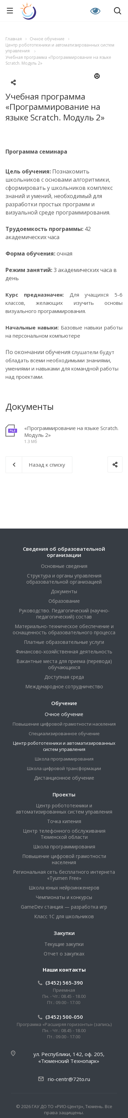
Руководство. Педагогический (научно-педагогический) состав (64, 613)
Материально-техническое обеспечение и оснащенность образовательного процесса (64, 629)
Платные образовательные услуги (64, 642)
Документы (64, 591)
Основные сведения (64, 566)
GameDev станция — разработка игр (64, 907)
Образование (64, 601)
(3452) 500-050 (64, 1016)
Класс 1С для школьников (64, 916)
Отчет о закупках (64, 953)
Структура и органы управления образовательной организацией (64, 578)
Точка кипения (64, 821)
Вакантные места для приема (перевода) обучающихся (64, 664)
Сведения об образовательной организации (64, 551)
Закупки (64, 933)
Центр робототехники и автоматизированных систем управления (64, 746)
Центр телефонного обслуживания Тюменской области (64, 834)
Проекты (64, 794)
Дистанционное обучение (64, 778)
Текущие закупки (64, 944)
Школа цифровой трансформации (64, 768)
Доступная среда (64, 677)
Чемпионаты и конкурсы (64, 897)
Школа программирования (64, 759)
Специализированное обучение (64, 733)
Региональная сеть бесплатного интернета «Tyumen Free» (64, 875)
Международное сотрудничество (64, 686)
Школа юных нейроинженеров (64, 887)
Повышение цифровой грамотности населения (64, 724)
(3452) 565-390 (64, 982)
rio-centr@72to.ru (69, 1079)
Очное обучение (64, 714)
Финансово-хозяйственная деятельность (64, 651)
